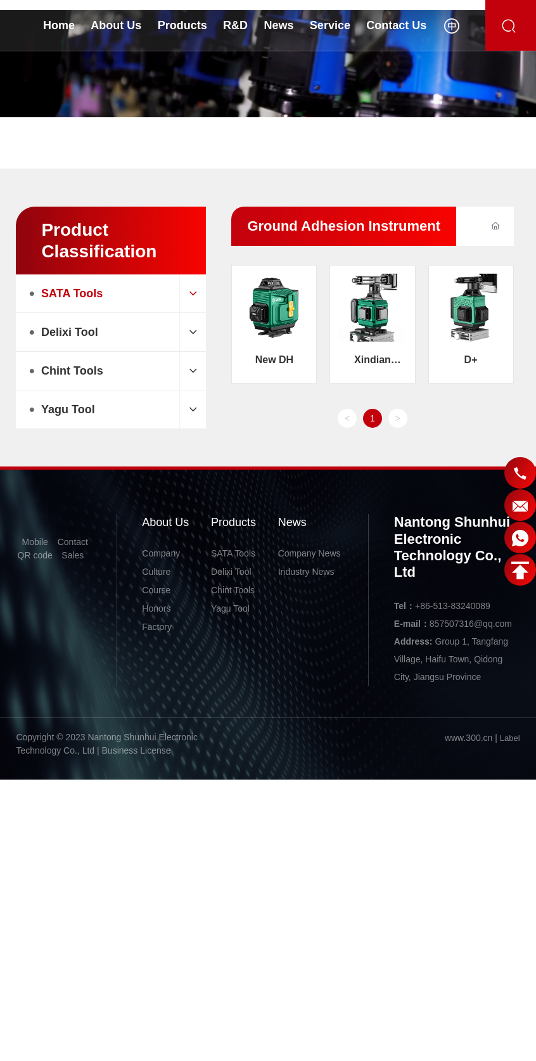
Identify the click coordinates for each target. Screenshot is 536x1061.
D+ (471, 359)
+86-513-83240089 (452, 606)
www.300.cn (468, 738)
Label (510, 738)
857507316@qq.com (471, 624)
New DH (274, 359)
